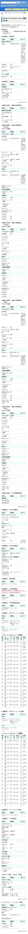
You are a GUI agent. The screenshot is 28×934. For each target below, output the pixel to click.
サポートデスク (16, 9)
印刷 (24, 9)
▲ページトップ (22, 102)
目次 (8, 9)
